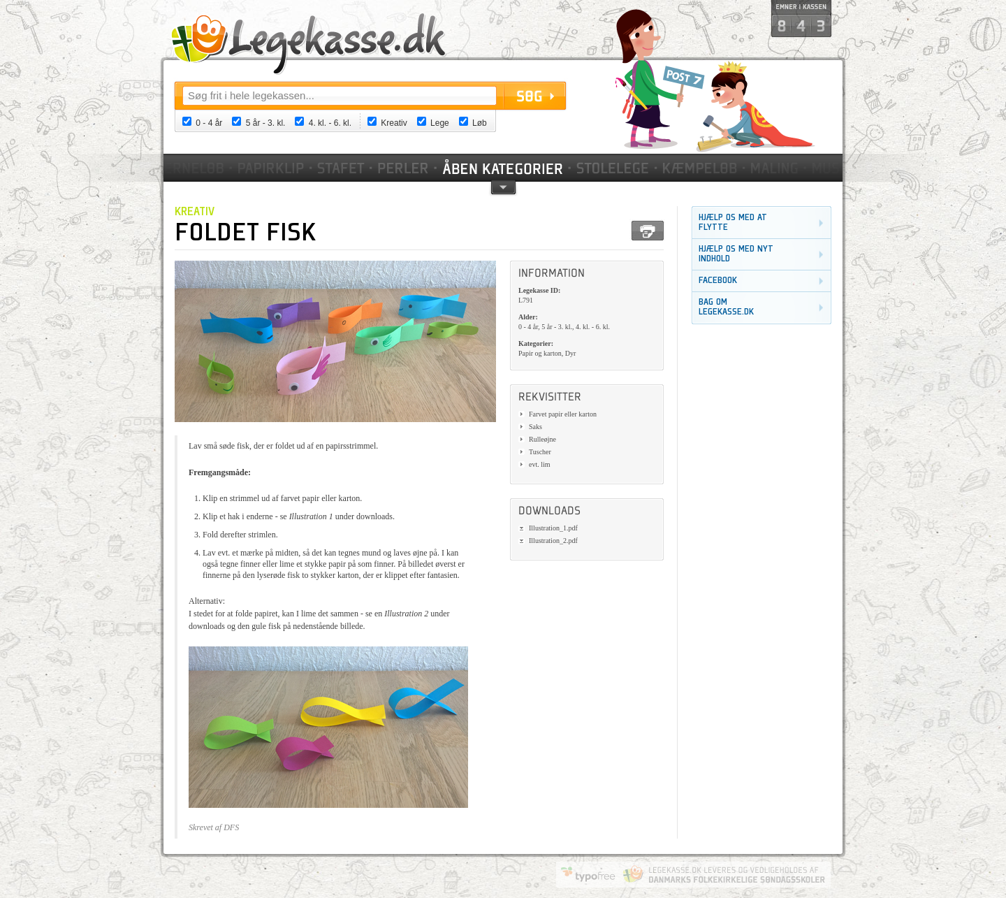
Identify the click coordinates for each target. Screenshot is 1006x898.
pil (503, 186)
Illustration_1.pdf (553, 528)
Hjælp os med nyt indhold (736, 254)
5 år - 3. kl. (266, 123)
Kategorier (503, 168)
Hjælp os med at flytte (733, 222)
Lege (439, 123)
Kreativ (394, 123)
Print (647, 230)
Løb (479, 123)
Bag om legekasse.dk (726, 307)
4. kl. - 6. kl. (330, 123)
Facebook (718, 280)
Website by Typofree (588, 874)
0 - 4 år (209, 123)
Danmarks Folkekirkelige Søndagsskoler (723, 874)
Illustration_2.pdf (553, 540)
